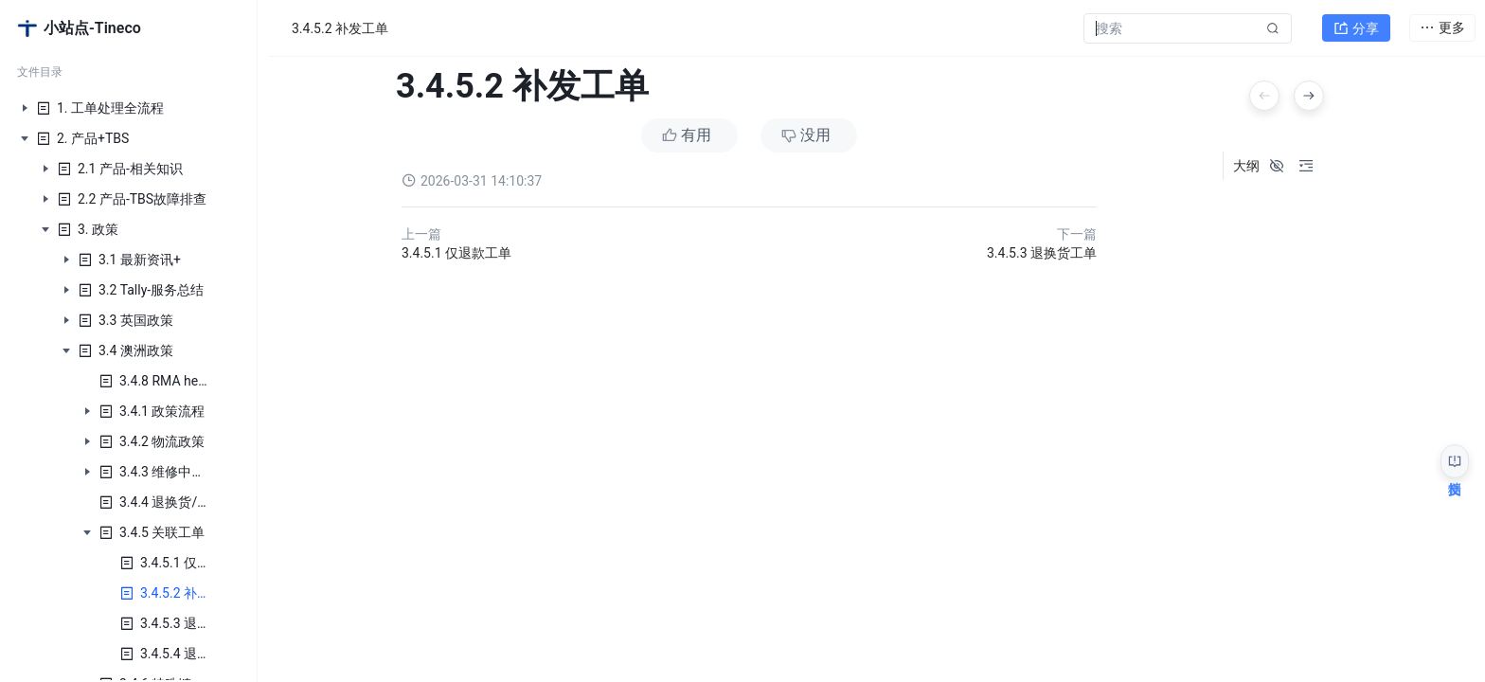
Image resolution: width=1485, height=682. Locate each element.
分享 (1356, 24)
